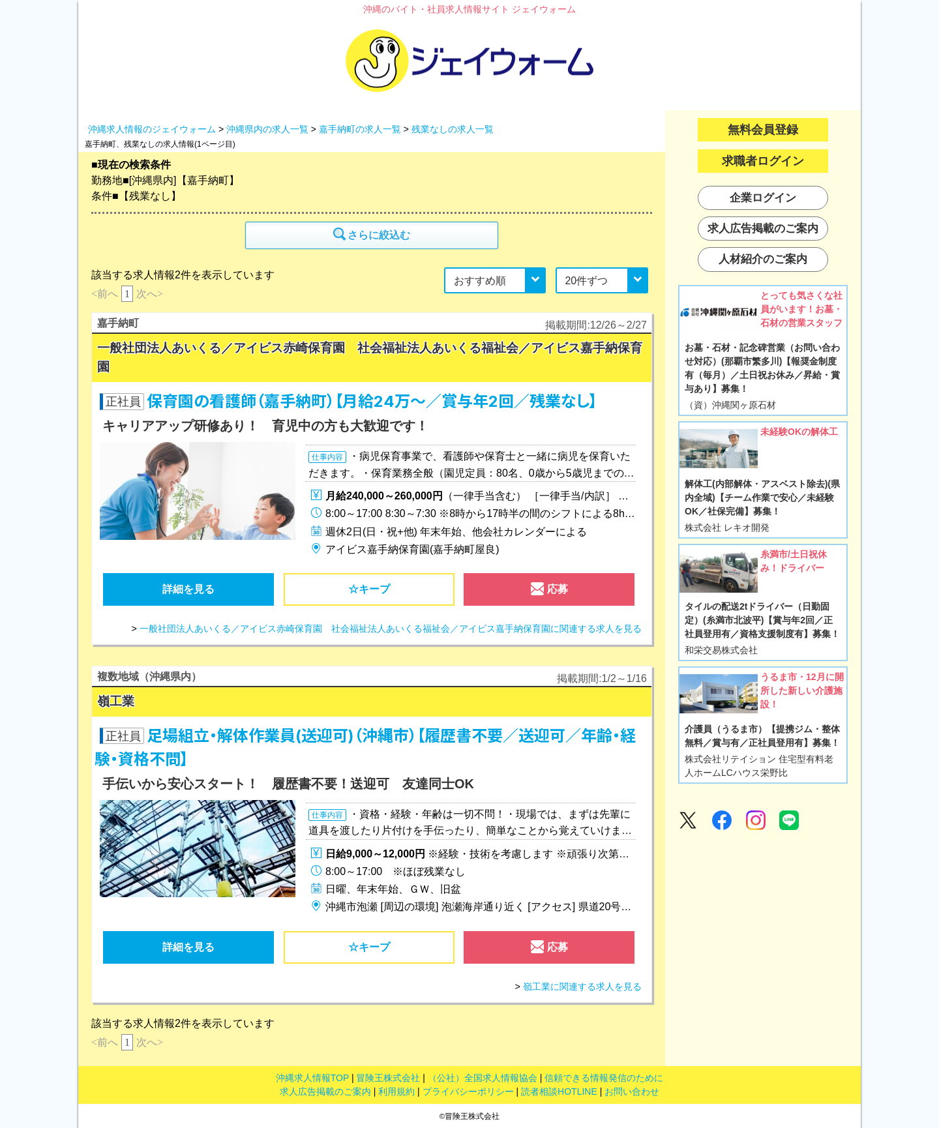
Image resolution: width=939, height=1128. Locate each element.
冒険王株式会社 (388, 1078)
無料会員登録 (763, 129)
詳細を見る (188, 589)
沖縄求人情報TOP (312, 1078)
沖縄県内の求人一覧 (267, 129)
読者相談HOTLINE (559, 1091)
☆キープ (369, 589)
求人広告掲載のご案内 (325, 1091)
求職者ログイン (763, 161)
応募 (549, 592)
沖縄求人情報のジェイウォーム (152, 129)
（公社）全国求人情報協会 (482, 1078)
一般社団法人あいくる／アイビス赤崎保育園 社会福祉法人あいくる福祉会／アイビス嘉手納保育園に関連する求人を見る (391, 628)
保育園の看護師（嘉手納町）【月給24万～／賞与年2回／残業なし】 (372, 401)
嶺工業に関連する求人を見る (582, 986)
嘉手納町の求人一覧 (360, 129)
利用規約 (396, 1091)
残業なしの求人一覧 (452, 129)
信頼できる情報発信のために (603, 1078)
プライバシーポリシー (468, 1091)
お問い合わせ (631, 1091)
